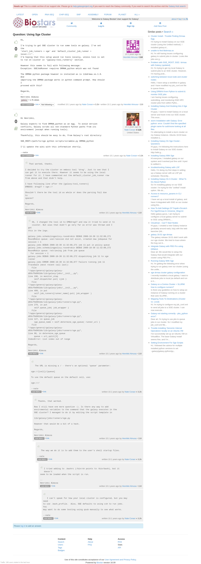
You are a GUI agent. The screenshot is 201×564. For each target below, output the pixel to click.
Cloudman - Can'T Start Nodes (164, 223)
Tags (60, 547)
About (90, 542)
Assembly (93, 14)
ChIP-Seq (64, 14)
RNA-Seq (49, 14)
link (37, 104)
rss (185, 19)
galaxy (24, 100)
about (174, 19)
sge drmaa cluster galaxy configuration (168, 272)
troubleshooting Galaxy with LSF (165, 167)
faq (179, 19)
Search (61, 542)
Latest (20, 14)
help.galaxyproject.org (83, 6)
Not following (47, 105)
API (119, 547)
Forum (108, 14)
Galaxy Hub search (177, 6)
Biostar (100, 562)
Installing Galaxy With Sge (162, 155)
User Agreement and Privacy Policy (120, 559)
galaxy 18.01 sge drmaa (161, 234)
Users (60, 545)
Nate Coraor (87, 104)
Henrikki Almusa (130, 57)
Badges (61, 550)
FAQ (90, 545)
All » (137, 14)
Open (35, 14)
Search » (168, 31)
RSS (120, 542)
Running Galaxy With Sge (162, 261)
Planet (122, 14)
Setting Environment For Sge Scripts (167, 343)
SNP (79, 14)
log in (22, 526)
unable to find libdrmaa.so (162, 50)
